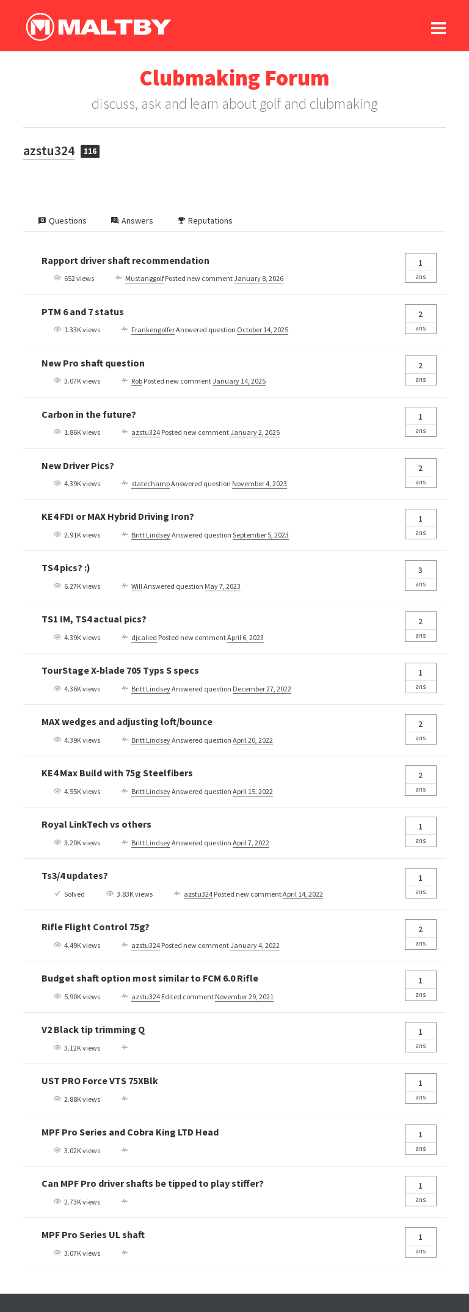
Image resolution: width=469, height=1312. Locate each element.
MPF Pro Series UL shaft (93, 1234)
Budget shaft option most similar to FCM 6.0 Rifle (150, 978)
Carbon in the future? (89, 414)
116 (90, 151)
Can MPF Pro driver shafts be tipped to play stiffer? (153, 1183)
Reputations (205, 220)
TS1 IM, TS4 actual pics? (94, 619)
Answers (132, 220)
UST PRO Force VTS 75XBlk (100, 1080)
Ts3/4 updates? (75, 875)
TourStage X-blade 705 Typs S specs (120, 670)
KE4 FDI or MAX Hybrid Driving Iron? (118, 516)
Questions (62, 220)
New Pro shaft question (93, 363)
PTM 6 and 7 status (83, 311)
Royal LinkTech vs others (96, 824)
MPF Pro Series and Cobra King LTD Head (130, 1132)
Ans (420, 267)
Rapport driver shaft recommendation (125, 260)
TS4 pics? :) (66, 567)
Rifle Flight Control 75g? (96, 926)
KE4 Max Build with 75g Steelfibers (117, 773)
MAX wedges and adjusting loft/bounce (127, 721)
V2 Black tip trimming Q (93, 1029)
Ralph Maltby (98, 27)
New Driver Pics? (78, 465)
